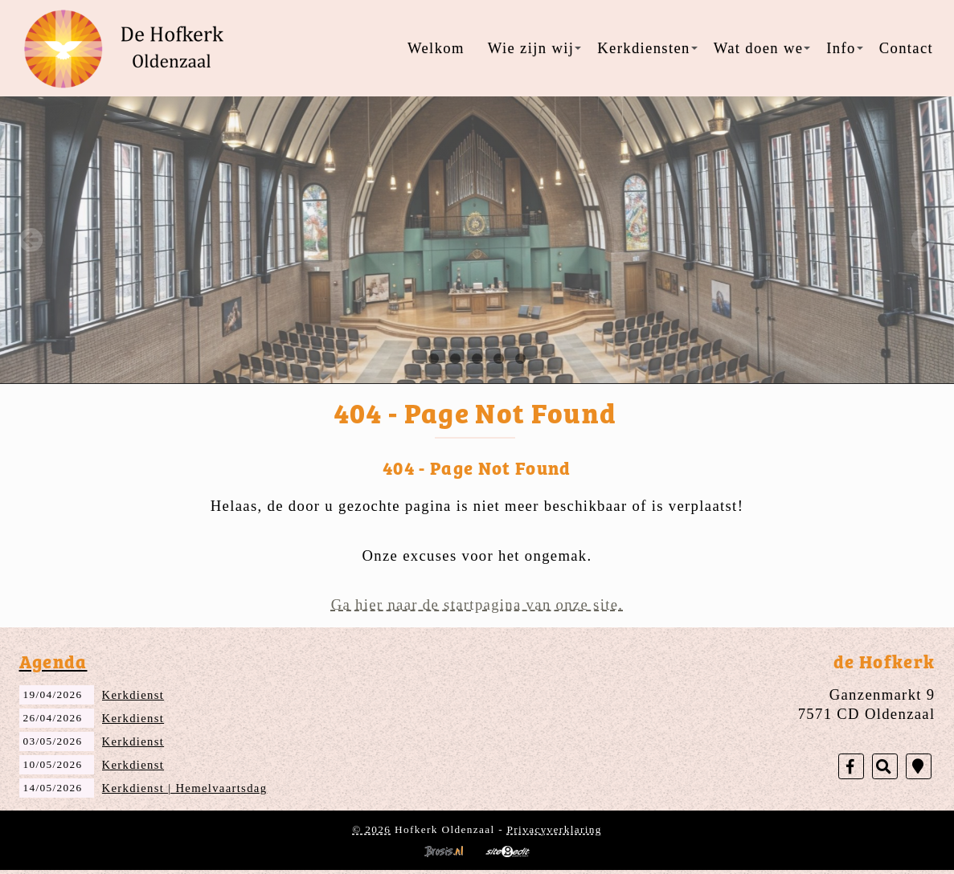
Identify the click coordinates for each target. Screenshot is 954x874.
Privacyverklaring (554, 829)
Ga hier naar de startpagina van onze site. (477, 604)
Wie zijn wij (534, 47)
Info (844, 47)
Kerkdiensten (647, 47)
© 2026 (371, 829)
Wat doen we (762, 47)
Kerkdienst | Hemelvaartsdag (185, 788)
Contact (906, 47)
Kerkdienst (133, 694)
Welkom (436, 47)
